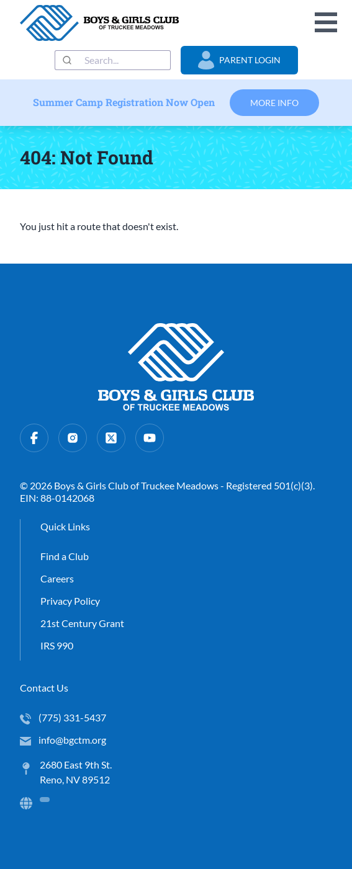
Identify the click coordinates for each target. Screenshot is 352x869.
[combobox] (113, 60)
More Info (274, 102)
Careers (57, 578)
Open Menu (326, 22)
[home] (99, 23)
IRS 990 (56, 645)
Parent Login (239, 60)
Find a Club (64, 556)
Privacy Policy (70, 601)
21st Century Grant (82, 623)
